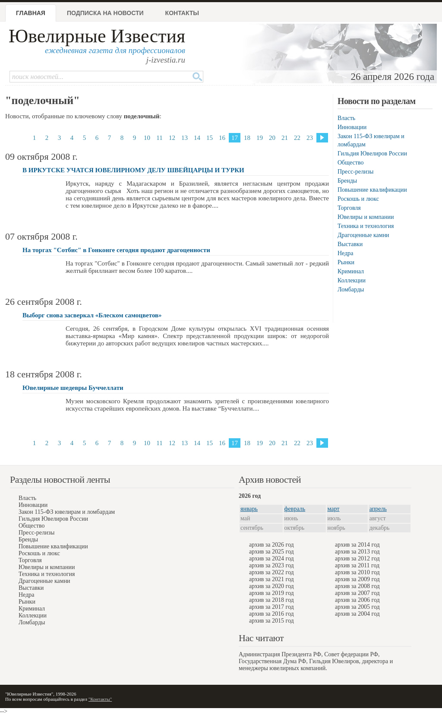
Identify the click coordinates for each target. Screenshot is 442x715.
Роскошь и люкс (358, 199)
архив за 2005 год (357, 607)
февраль (295, 509)
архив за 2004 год (357, 614)
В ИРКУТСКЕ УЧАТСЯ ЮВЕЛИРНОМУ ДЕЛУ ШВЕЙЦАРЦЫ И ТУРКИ (133, 170)
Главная (30, 12)
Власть (346, 118)
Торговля (349, 208)
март (334, 509)
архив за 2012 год (357, 558)
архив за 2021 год (271, 579)
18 (247, 137)
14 (197, 137)
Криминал (351, 271)
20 (272, 137)
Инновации (352, 127)
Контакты (182, 12)
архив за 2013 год (357, 551)
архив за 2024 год (271, 558)
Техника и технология (366, 226)
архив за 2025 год (271, 551)
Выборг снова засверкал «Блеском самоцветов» (92, 315)
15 (209, 137)
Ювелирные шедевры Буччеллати (72, 387)
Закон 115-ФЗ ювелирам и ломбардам (67, 512)
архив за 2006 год (357, 600)
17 (234, 137)
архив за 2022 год (271, 572)
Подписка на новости (105, 12)
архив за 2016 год (271, 614)
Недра (345, 253)
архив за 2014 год (357, 544)
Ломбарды (351, 289)
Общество (350, 162)
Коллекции (352, 280)
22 (297, 137)
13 (184, 137)
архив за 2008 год (357, 586)
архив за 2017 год (271, 607)
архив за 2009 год (357, 579)
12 (172, 137)
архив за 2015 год (271, 620)
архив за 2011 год (357, 565)
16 (222, 137)
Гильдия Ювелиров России (372, 153)
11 (159, 137)
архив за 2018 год (271, 600)
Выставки (350, 244)
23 (309, 137)
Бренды (347, 180)
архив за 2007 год (357, 593)
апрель (378, 509)
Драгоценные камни (363, 235)
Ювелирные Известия (97, 36)
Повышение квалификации (372, 190)
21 (284, 137)
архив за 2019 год (271, 593)
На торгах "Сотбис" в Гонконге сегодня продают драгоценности (116, 250)
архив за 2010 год (357, 572)
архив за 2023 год (271, 565)
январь (249, 509)
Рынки (346, 262)
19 (259, 137)
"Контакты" (100, 699)
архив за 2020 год (271, 586)
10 (147, 137)
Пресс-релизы (355, 171)
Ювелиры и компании (366, 217)
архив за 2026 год (271, 544)
